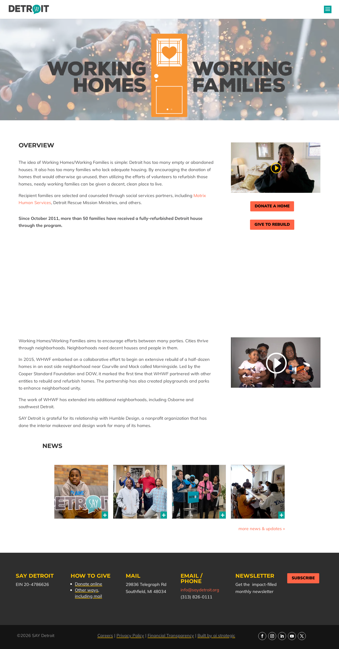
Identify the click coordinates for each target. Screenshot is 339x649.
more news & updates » (261, 528)
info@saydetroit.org (200, 590)
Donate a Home (272, 206)
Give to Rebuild (272, 224)
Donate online (88, 584)
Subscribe (303, 578)
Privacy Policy (130, 635)
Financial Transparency (171, 635)
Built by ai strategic (216, 635)
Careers (105, 635)
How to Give (90, 575)
